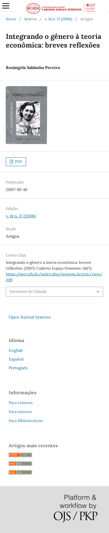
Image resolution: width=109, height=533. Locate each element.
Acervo (30, 19)
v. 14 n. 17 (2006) (58, 19)
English (16, 350)
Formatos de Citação (28, 291)
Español (16, 359)
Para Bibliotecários (26, 420)
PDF (18, 161)
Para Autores (20, 411)
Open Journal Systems (30, 317)
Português (18, 367)
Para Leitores (21, 402)
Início (11, 19)
